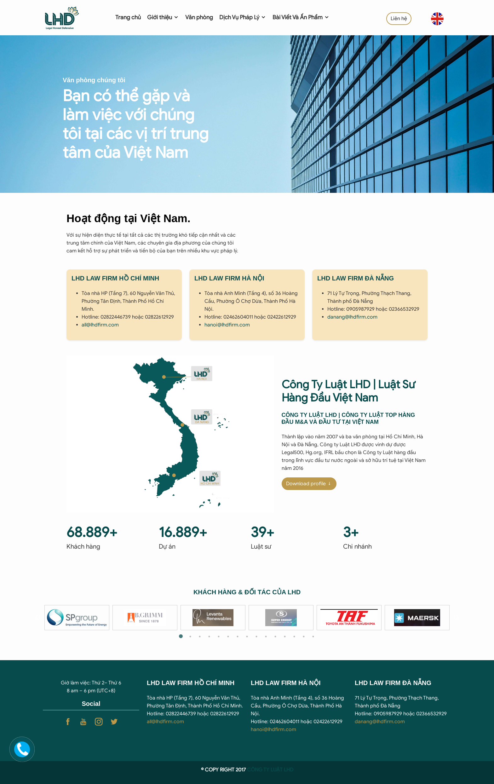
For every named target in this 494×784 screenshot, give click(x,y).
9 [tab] (256, 636)
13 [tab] (294, 636)
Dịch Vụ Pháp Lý (242, 17)
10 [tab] (266, 636)
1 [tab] (181, 636)
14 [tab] (304, 636)
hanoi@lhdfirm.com (227, 325)
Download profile (309, 484)
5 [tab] (218, 636)
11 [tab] (275, 636)
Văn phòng (199, 17)
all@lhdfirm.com (100, 325)
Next (456, 617)
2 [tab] (190, 636)
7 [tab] (237, 636)
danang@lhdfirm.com (352, 317)
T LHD (286, 770)
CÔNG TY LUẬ (263, 770)
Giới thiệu (163, 17)
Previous (38, 617)
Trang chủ (128, 17)
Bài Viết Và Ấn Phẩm (301, 17)
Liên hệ (399, 18)
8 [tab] (247, 636)
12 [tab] (285, 636)
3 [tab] (200, 636)
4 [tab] (209, 636)
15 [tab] (313, 636)
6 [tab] (228, 636)
